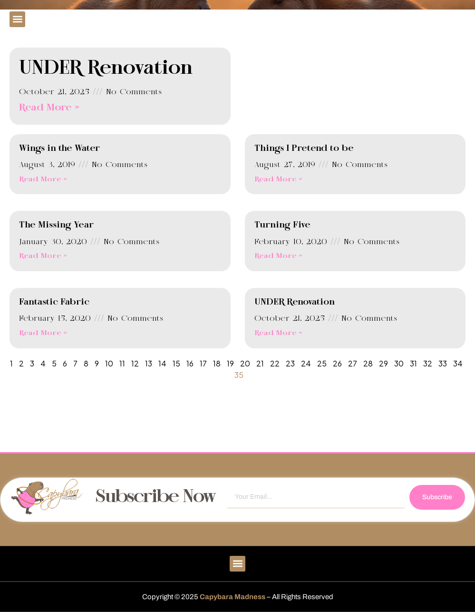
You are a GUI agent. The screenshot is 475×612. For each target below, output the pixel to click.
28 (368, 363)
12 (135, 363)
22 (275, 363)
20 (245, 363)
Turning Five (282, 225)
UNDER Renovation (106, 68)
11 (122, 363)
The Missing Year (56, 225)
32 (427, 363)
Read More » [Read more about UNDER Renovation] (49, 107)
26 (337, 363)
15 (176, 363)
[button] (17, 19)
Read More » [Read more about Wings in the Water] (43, 179)
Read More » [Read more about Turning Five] (278, 256)
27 (352, 363)
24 (306, 363)
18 (217, 363)
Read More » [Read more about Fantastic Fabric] (43, 333)
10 (109, 363)
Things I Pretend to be (304, 148)
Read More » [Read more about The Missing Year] (43, 256)
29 (383, 363)
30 (399, 363)
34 (458, 363)
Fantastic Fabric (54, 302)
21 (260, 363)
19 (230, 363)
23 (290, 363)
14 (162, 363)
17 (203, 363)
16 (190, 363)
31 (413, 363)
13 (148, 363)
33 (442, 363)
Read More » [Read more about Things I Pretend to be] (278, 179)
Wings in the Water (59, 148)
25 (322, 363)
